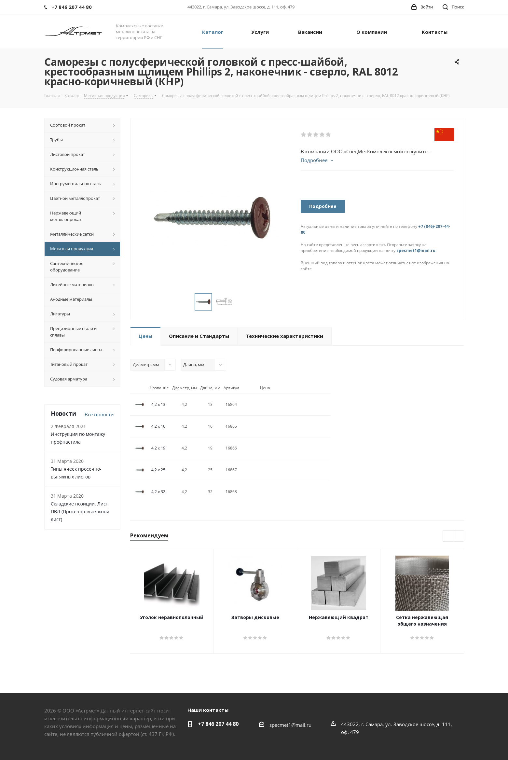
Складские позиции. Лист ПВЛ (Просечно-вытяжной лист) (80, 511)
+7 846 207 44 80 (218, 723)
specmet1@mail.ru (415, 250)
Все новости (99, 414)
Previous (448, 536)
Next (458, 536)
